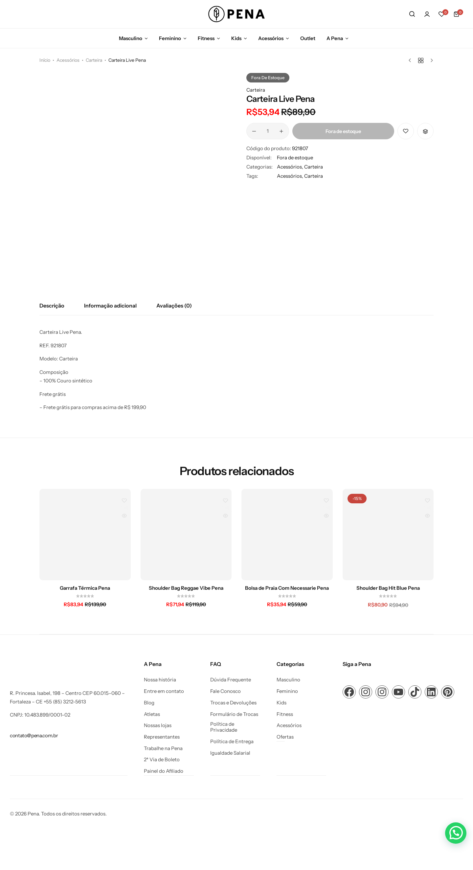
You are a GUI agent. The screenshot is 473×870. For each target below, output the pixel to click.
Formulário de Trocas (234, 714)
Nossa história (160, 680)
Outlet (307, 38)
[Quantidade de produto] (267, 131)
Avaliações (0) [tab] (174, 305)
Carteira (94, 60)
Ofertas (285, 737)
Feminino (170, 38)
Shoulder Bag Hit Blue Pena (388, 588)
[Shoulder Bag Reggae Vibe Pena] (186, 534)
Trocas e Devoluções (233, 703)
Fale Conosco (225, 691)
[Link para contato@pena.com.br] (34, 735)
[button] (441, 14)
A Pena (335, 38)
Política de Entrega (232, 741)
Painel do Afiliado (163, 771)
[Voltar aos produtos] (420, 60)
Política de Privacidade (223, 727)
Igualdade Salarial (230, 753)
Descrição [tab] (51, 305)
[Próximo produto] (430, 60)
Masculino (130, 38)
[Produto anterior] (411, 60)
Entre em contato (164, 691)
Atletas (152, 714)
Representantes (162, 737)
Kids (236, 38)
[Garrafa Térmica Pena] (85, 534)
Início (44, 60)
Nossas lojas (157, 725)
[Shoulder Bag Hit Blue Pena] (388, 534)
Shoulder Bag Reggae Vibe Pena (186, 588)
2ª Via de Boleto (162, 760)
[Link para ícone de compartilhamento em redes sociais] (349, 691)
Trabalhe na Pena (163, 748)
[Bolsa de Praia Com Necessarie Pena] (287, 534)
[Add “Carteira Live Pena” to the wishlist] (405, 131)
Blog (149, 703)
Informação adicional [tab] (110, 305)
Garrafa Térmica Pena (85, 588)
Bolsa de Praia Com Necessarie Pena (287, 588)
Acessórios (270, 38)
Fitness (206, 38)
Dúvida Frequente (230, 680)
